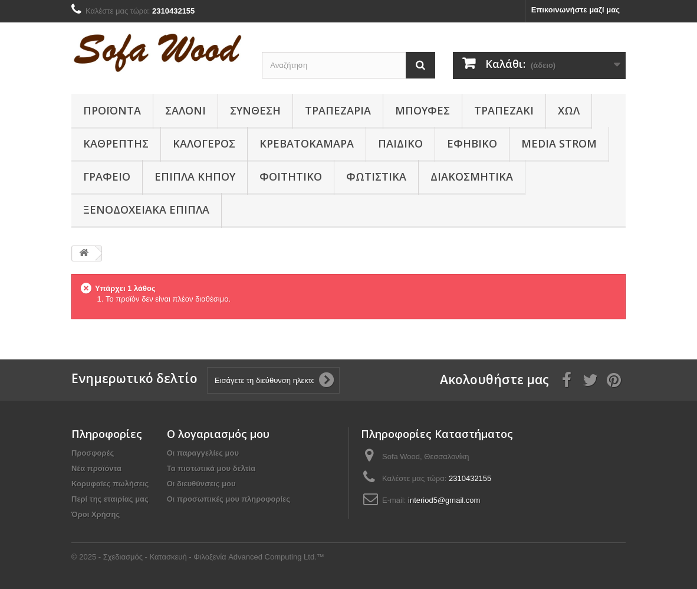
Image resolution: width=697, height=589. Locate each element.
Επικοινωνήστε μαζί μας (575, 9)
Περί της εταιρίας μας (110, 499)
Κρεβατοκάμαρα (306, 143)
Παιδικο (400, 143)
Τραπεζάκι (504, 110)
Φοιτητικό (290, 176)
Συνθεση (255, 110)
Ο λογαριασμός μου (218, 434)
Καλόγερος (204, 143)
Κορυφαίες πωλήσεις (110, 483)
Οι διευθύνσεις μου (201, 483)
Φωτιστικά (376, 176)
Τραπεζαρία (338, 110)
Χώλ (569, 110)
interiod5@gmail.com (444, 500)
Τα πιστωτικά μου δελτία (211, 468)
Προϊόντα (112, 110)
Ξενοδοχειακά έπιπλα (146, 209)
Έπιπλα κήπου (194, 176)
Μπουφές (422, 110)
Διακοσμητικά (471, 176)
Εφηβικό (472, 143)
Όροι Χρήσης (95, 514)
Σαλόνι (185, 110)
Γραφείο (106, 176)
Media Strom (559, 143)
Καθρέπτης (116, 143)
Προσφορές (92, 453)
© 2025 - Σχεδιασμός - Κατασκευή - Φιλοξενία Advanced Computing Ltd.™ (197, 556)
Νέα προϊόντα (96, 468)
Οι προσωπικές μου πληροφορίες (228, 499)
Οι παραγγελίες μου (203, 453)
